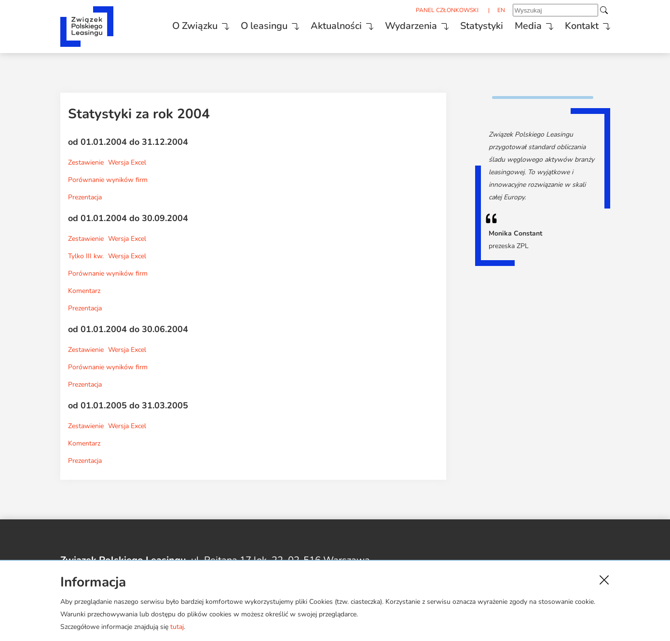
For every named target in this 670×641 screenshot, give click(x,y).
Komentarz (84, 290)
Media (528, 25)
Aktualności (336, 25)
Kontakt (582, 25)
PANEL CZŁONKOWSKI (447, 10)
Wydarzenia (411, 25)
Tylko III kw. (86, 256)
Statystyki (481, 25)
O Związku (195, 25)
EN (501, 10)
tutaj (177, 626)
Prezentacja (85, 197)
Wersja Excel (127, 162)
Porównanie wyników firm (108, 179)
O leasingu (264, 25)
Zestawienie (86, 162)
